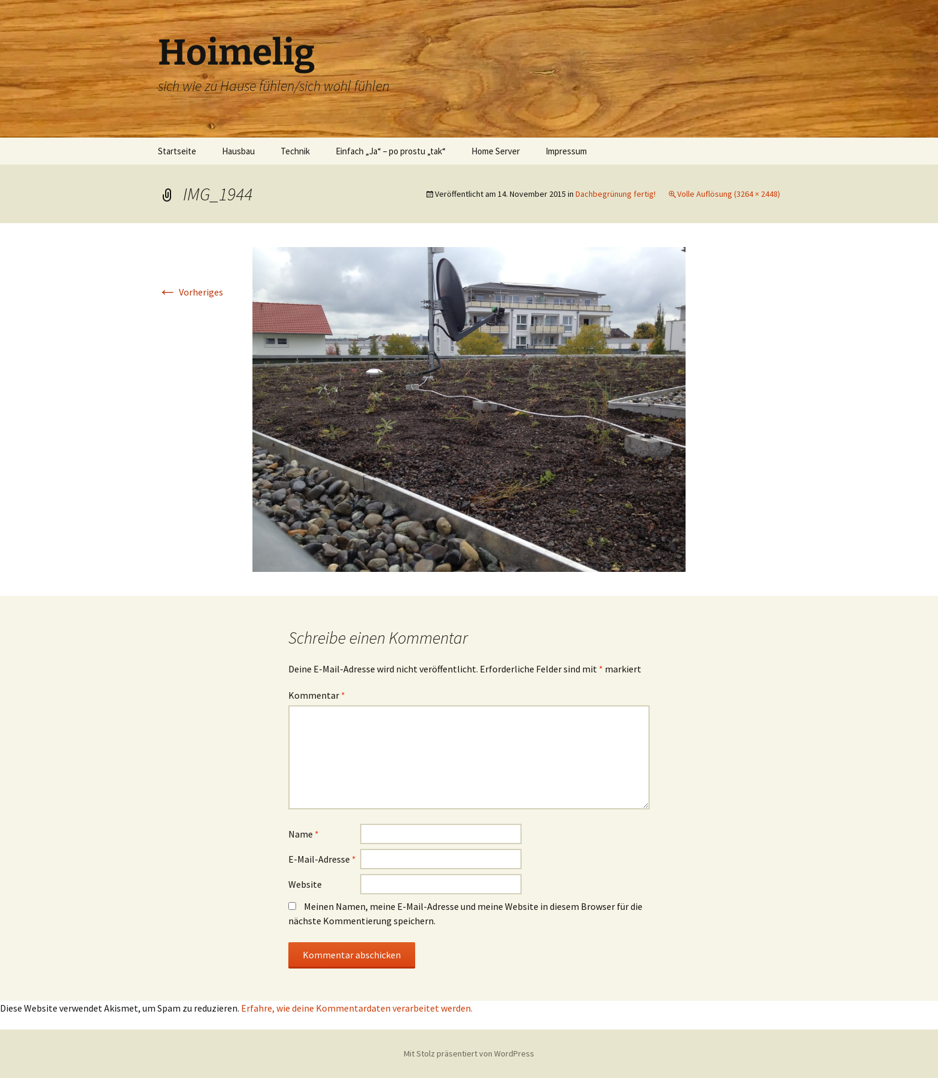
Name (303, 834)
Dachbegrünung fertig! (615, 193)
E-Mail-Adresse (322, 859)
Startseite (177, 151)
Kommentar (316, 695)
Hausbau (238, 151)
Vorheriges (190, 292)
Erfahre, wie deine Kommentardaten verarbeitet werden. (357, 1008)
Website (305, 884)
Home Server (495, 151)
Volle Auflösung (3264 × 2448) (728, 193)
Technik (295, 151)
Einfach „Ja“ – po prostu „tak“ (391, 151)
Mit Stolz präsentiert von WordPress (469, 1053)
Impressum (566, 151)
